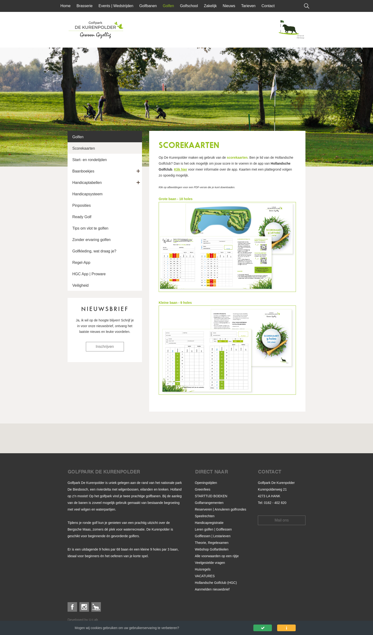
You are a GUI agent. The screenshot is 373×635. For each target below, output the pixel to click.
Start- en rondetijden (89, 160)
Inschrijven (105, 347)
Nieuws (229, 6)
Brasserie (85, 6)
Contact (268, 6)
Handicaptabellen (87, 183)
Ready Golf (81, 217)
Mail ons (282, 520)
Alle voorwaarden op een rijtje (217, 556)
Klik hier (180, 169)
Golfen (168, 6)
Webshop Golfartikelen (211, 549)
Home (65, 6)
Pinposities (81, 205)
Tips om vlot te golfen (90, 228)
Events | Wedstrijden (115, 6)
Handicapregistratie (209, 523)
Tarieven (248, 6)
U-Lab (93, 620)
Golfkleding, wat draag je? (94, 251)
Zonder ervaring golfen (91, 240)
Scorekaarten (83, 148)
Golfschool (189, 6)
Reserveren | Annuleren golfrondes (220, 509)
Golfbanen (148, 6)
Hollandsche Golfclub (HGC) (216, 583)
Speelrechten (205, 516)
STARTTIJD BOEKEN (211, 496)
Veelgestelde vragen (210, 563)
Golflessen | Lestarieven (213, 536)
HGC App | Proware (89, 274)
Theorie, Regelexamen (212, 543)
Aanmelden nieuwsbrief (212, 589)
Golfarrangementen (209, 503)
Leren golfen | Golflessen (213, 529)
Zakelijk (210, 6)
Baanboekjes (83, 171)
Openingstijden (206, 483)
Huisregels (203, 569)
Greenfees (202, 489)
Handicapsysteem (87, 194)
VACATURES (205, 576)
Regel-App (81, 263)
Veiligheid (80, 285)
